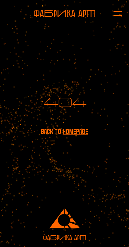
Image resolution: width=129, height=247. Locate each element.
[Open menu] (114, 13)
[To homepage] (64, 13)
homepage (75, 132)
